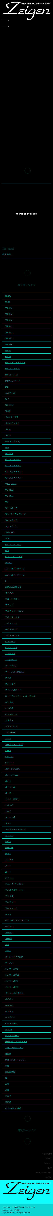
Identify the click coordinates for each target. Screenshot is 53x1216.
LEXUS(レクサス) (12, 441)
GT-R (7, 399)
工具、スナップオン (14, 1047)
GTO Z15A (9, 405)
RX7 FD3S (9, 496)
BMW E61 (8, 326)
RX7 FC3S (9, 490)
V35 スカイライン (13, 544)
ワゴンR (8, 1029)
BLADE (7, 302)
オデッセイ (10, 684)
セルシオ (9, 805)
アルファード (11, 623)
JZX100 (8, 429)
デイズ (8, 841)
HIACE (7, 411)
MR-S (7, 447)
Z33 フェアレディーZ (14, 574)
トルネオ (9, 859)
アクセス (48, 1158)
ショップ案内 (46, 1154)
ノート (8, 865)
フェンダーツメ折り (14, 884)
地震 (7, 1090)
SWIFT (7, 538)
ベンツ (8, 914)
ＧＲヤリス (10, 393)
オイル (8, 677)
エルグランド (11, 659)
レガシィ (9, 1005)
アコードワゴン (12, 599)
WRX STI (8, 562)
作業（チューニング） (15, 1059)
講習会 (8, 1053)
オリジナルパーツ (13, 690)
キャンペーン (11, 714)
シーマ (8, 750)
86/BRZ (8, 296)
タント (8, 823)
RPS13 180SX (10, 483)
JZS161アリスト (12, 423)
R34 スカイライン (13, 477)
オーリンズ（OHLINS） (15, 671)
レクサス (9, 1011)
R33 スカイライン (13, 471)
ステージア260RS (12, 768)
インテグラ (10, 641)
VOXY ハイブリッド (13, 556)
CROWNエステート (12, 380)
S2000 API (9, 532)
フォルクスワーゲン (14, 890)
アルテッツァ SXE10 (14, 611)
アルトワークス (12, 617)
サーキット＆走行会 (14, 744)
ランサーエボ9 (11, 987)
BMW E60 (8, 320)
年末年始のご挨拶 (13, 1108)
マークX (8, 938)
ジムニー (9, 762)
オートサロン (11, 665)
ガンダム (9, 702)
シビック (9, 756)
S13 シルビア (11, 508)
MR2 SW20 (9, 453)
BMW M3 (8, 350)
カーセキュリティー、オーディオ (20, 696)
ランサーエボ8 (11, 968)
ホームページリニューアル (17, 920)
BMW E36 (8, 308)
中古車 (8, 1096)
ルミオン (9, 999)
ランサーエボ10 (12, 975)
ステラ (8, 781)
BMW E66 (8, 344)
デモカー (9, 847)
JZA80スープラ (11, 417)
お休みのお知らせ (13, 587)
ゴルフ (8, 738)
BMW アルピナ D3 (12, 368)
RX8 (6, 502)
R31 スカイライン (13, 459)
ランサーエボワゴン (14, 993)
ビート (8, 871)
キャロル (9, 708)
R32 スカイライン (13, 465)
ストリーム (10, 787)
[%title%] (8, 249)
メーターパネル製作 (14, 956)
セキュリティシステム (43, 1173)
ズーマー (9, 793)
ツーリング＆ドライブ (15, 829)
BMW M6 (8, 356)
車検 (7, 1065)
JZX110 (8, 435)
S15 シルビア (11, 526)
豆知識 (8, 1102)
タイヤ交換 (10, 817)
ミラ (7, 944)
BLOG (49, 1168)
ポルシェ (9, 926)
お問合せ (48, 1177)
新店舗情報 (10, 1072)
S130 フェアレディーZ (15, 514)
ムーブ (8, 950)
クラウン (9, 720)
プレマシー (10, 902)
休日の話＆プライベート (16, 1041)
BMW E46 (8, 314)
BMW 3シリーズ (11, 374)
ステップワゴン (12, 774)
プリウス (9, 896)
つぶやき (9, 593)
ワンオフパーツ (12, 1035)
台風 (7, 1084)
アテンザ (9, 605)
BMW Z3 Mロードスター (15, 362)
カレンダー (47, 1163)
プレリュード (11, 908)
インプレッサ (11, 647)
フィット (9, 878)
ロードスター (11, 1023)
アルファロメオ (12, 635)
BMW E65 (8, 338)
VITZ (7, 550)
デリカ (8, 853)
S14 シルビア (11, 520)
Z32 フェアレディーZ (14, 568)
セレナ (8, 811)
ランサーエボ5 (11, 981)
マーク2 (8, 932)
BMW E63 (8, 332)
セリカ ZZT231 (12, 799)
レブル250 (9, 1017)
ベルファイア (11, 629)
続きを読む (7, 254)
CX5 (6, 386)
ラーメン (9, 962)
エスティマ (10, 653)
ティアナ (9, 835)
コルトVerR (10, 732)
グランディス (11, 726)
